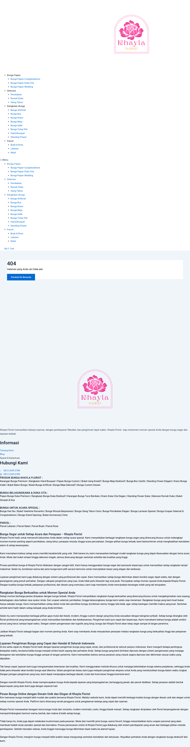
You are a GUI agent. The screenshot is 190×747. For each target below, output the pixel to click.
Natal (13, 152)
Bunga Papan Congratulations (26, 79)
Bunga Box (16, 113)
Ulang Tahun (17, 102)
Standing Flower (19, 137)
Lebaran (15, 148)
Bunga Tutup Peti (19, 129)
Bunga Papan (14, 75)
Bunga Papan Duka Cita (23, 83)
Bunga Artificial (18, 110)
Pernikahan (16, 94)
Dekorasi (11, 90)
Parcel (10, 141)
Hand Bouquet (18, 133)
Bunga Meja (17, 121)
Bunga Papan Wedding (22, 86)
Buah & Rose (17, 144)
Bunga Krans (17, 117)
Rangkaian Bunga (16, 106)
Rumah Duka (17, 98)
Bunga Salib (17, 125)
